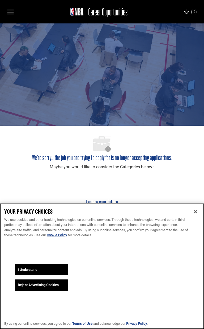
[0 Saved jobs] (190, 11)
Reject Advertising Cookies (38, 285)
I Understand (27, 270)
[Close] (195, 212)
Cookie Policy (57, 235)
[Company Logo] (96, 11)
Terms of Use (82, 324)
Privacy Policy (136, 324)
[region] (102, 266)
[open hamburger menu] (10, 12)
